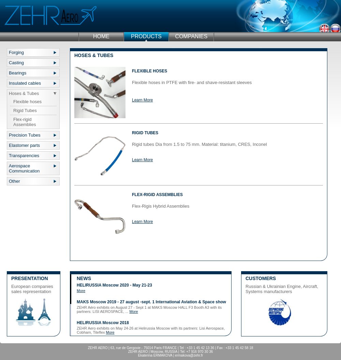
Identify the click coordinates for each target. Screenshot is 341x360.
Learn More (142, 100)
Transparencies (24, 155)
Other (14, 181)
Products (146, 36)
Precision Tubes (25, 135)
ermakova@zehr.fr (189, 355)
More (81, 291)
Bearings (17, 72)
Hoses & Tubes (24, 93)
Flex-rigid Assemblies (24, 122)
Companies (191, 36)
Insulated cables (25, 83)
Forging (16, 52)
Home (101, 36)
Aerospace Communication (24, 168)
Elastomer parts (24, 145)
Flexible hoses (27, 101)
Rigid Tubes (25, 110)
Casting (16, 62)
